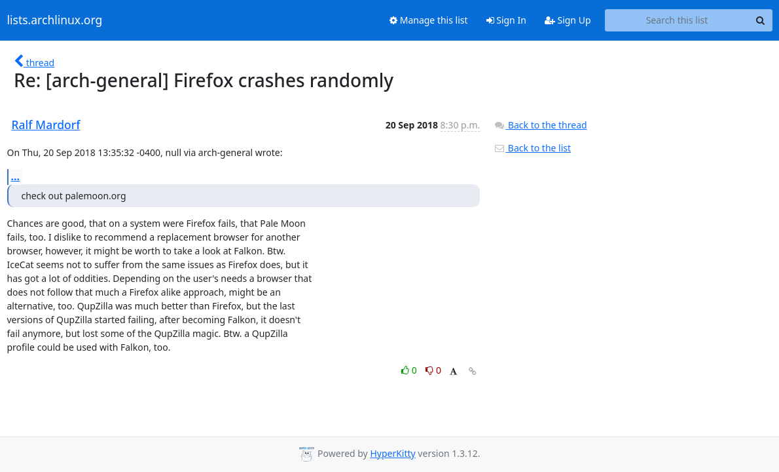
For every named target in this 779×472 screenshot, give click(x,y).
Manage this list (429, 20)
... (15, 176)
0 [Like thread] (410, 370)
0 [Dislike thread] (433, 370)
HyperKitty (392, 453)
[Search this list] (677, 20)
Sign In (506, 20)
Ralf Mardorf (46, 124)
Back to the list (532, 148)
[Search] (760, 20)
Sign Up (568, 20)
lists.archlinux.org (55, 20)
